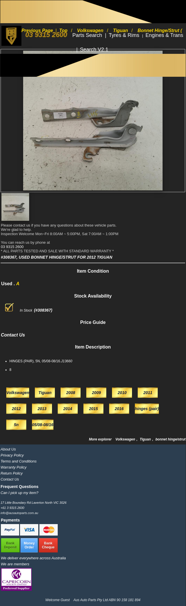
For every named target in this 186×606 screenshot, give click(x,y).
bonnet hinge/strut (170, 439)
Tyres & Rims (125, 35)
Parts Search (87, 35)
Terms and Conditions (19, 461)
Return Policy (12, 473)
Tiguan (146, 439)
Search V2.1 (94, 49)
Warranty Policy (14, 467)
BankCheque (48, 545)
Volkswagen (125, 439)
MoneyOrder (29, 545)
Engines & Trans (164, 35)
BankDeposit (10, 545)
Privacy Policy (12, 455)
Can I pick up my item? (19, 493)
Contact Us (10, 479)
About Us (8, 449)
